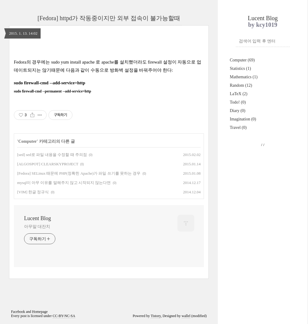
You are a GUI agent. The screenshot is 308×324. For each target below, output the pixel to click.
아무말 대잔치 (37, 226)
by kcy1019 (262, 24)
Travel (238, 127)
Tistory (156, 316)
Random (241, 85)
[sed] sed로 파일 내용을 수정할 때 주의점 (52, 154)
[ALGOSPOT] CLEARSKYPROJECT (47, 164)
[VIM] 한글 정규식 (33, 192)
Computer (242, 60)
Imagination (243, 119)
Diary (237, 110)
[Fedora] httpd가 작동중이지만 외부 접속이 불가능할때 (109, 18)
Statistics (240, 68)
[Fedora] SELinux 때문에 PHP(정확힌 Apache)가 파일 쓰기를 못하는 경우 (78, 173)
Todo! (238, 102)
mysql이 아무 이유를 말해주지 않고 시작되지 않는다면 (64, 182)
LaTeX (239, 94)
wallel (186, 316)
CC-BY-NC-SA (64, 316)
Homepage (40, 312)
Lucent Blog (263, 18)
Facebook (18, 312)
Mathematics (243, 77)
